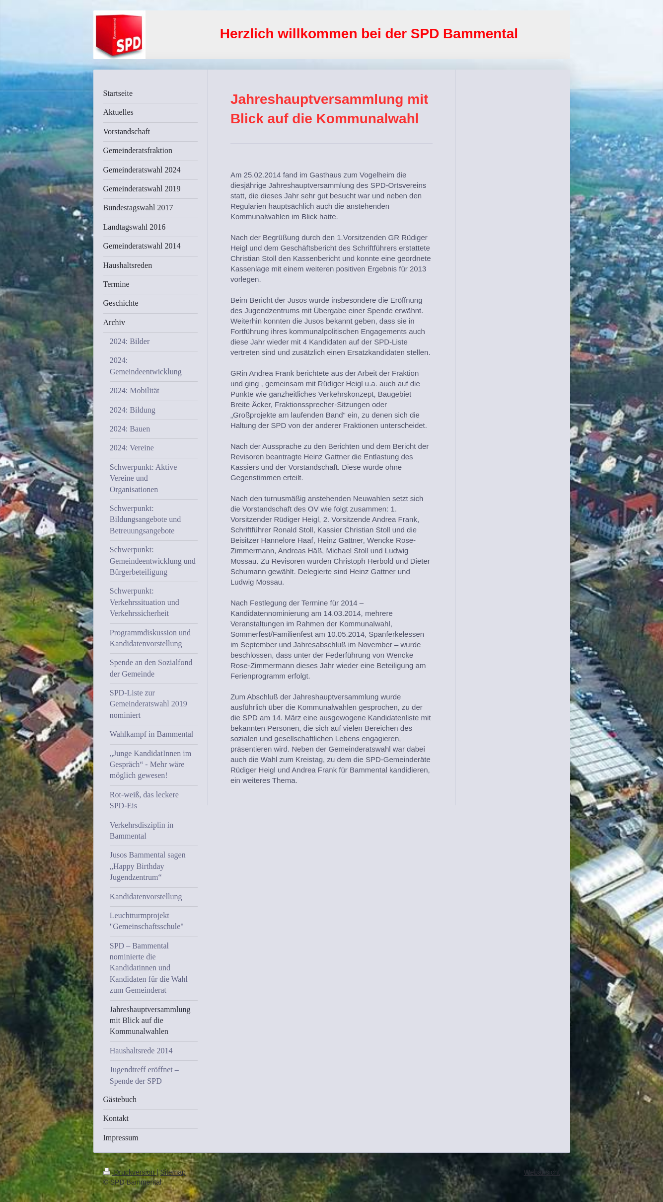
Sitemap (173, 1172)
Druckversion (129, 1172)
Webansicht (542, 1172)
